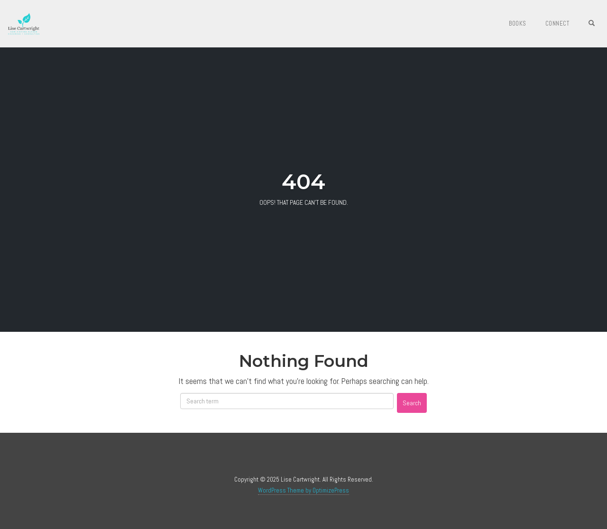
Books (517, 23)
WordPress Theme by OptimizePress (303, 490)
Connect (557, 23)
